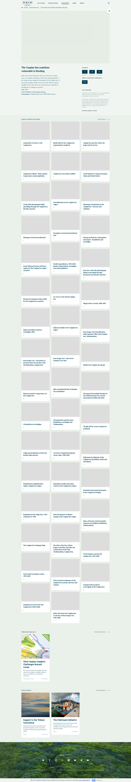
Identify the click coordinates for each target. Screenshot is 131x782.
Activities (41, 3)
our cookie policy (84, 780)
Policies (74, 766)
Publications (53, 3)
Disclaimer (68, 766)
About (82, 3)
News (74, 3)
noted (43, 770)
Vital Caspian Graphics (39, 92)
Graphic (26, 7)
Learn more (99, 780)
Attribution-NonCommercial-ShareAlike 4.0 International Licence (85, 770)
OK (93, 780)
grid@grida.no (86, 105)
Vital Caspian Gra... (34, 7)
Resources (65, 3)
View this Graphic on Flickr (89, 110)
